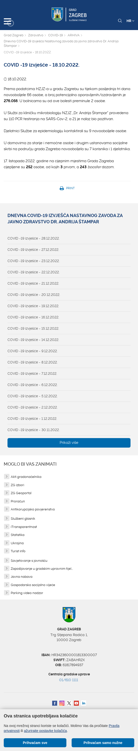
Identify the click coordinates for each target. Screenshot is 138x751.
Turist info (18, 551)
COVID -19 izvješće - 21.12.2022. (33, 283)
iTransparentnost (24, 527)
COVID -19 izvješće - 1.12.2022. (32, 419)
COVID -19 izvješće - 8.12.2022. (32, 362)
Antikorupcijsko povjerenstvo (33, 509)
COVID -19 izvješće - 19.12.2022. (33, 306)
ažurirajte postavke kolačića (45, 731)
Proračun (18, 501)
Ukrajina (17, 543)
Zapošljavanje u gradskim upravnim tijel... (42, 569)
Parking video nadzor (27, 593)
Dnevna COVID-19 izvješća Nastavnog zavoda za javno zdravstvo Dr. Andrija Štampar (61, 43)
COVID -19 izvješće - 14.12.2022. (33, 340)
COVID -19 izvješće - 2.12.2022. (32, 407)
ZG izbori (17, 485)
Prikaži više (69, 442)
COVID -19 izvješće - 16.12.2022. (33, 317)
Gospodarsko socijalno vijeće (33, 585)
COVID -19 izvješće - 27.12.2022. (33, 250)
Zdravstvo (35, 35)
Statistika (17, 535)
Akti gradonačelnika (26, 477)
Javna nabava (21, 577)
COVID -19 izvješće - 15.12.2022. (33, 328)
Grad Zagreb (13, 35)
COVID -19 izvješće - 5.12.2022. (32, 396)
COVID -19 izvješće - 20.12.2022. (33, 295)
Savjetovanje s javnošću (29, 560)
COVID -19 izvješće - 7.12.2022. (32, 373)
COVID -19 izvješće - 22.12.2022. (33, 272)
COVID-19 (55, 35)
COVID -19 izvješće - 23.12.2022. (33, 261)
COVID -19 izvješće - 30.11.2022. (33, 430)
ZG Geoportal (21, 493)
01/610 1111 (68, 680)
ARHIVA (74, 35)
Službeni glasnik (23, 518)
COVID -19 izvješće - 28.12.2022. (33, 238)
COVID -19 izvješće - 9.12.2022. (32, 351)
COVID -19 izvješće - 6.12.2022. (32, 385)
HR (130, 21)
